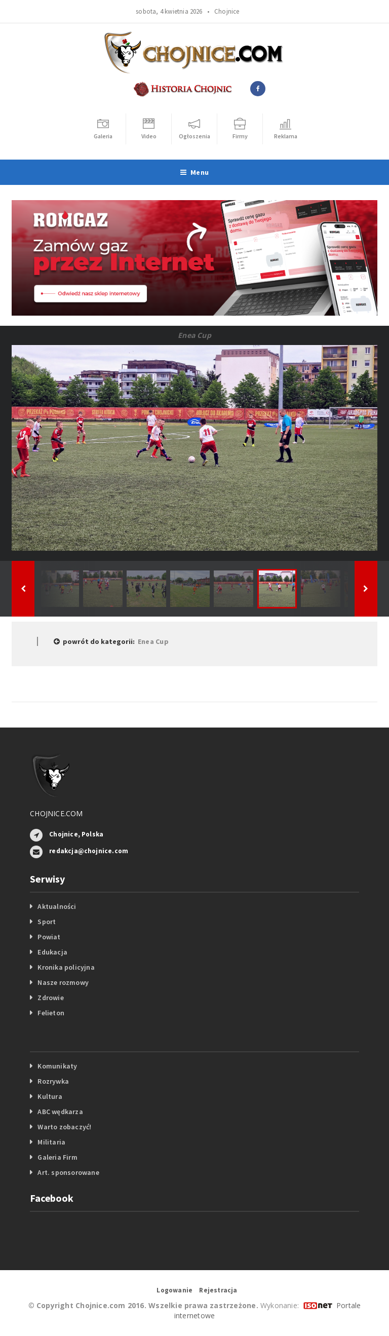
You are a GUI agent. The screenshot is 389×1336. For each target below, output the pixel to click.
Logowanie (174, 1290)
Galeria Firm (57, 1157)
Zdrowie (50, 997)
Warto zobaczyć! (64, 1126)
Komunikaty (57, 1066)
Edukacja (52, 952)
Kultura (49, 1096)
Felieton (50, 1012)
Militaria (51, 1142)
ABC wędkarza (60, 1111)
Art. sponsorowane (68, 1172)
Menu (194, 172)
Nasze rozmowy (63, 982)
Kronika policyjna (66, 967)
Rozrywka (53, 1081)
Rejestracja (218, 1290)
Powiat (48, 936)
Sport (46, 921)
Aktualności (56, 906)
